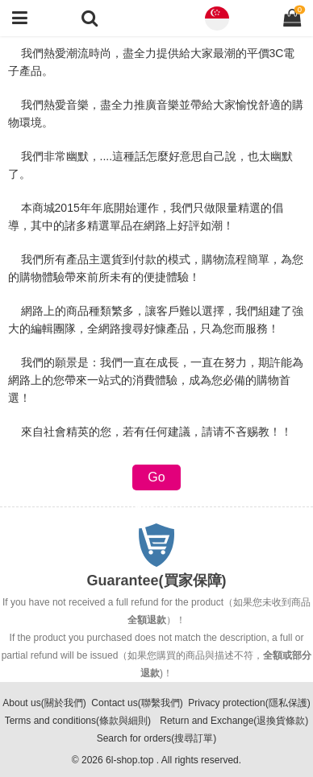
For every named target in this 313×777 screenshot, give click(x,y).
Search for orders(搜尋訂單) (157, 738)
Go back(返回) (156, 480)
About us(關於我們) (44, 703)
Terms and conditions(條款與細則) (78, 720)
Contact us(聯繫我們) (136, 703)
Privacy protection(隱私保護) (249, 703)
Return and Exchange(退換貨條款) (234, 720)
